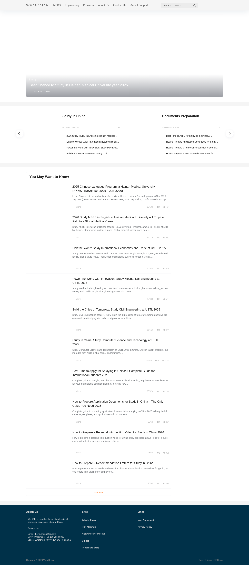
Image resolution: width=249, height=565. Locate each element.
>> (119, 127)
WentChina (48, 560)
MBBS (57, 5)
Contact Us (119, 5)
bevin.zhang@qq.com (45, 534)
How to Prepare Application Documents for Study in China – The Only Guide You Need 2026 (192, 142)
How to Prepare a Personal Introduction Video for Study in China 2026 (191, 147)
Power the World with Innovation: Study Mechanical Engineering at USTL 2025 (93, 147)
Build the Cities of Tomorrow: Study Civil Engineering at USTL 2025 (87, 153)
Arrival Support (139, 5)
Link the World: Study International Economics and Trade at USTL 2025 (92, 142)
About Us (103, 5)
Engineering (72, 5)
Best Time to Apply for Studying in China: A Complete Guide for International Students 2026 (190, 136)
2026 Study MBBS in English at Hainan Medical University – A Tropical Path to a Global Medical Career (91, 136)
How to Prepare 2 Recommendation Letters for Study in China (190, 153)
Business (88, 5)
